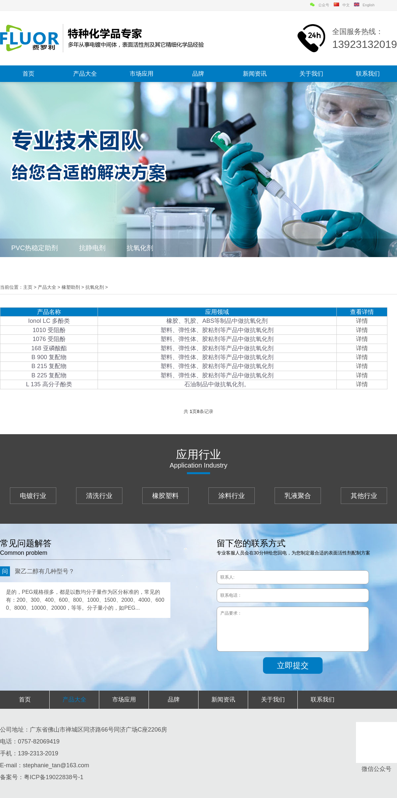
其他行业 (364, 495)
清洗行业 (99, 495)
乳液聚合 (298, 495)
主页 (27, 287)
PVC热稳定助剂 (34, 247)
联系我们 (368, 73)
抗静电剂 (92, 247)
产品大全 (85, 73)
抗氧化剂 (140, 247)
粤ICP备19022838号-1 (53, 777)
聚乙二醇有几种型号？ (37, 571)
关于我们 (311, 73)
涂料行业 (231, 495)
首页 (28, 73)
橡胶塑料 (165, 495)
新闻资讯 (255, 73)
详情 (362, 321)
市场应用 (142, 73)
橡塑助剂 (71, 287)
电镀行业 (33, 495)
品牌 (198, 73)
